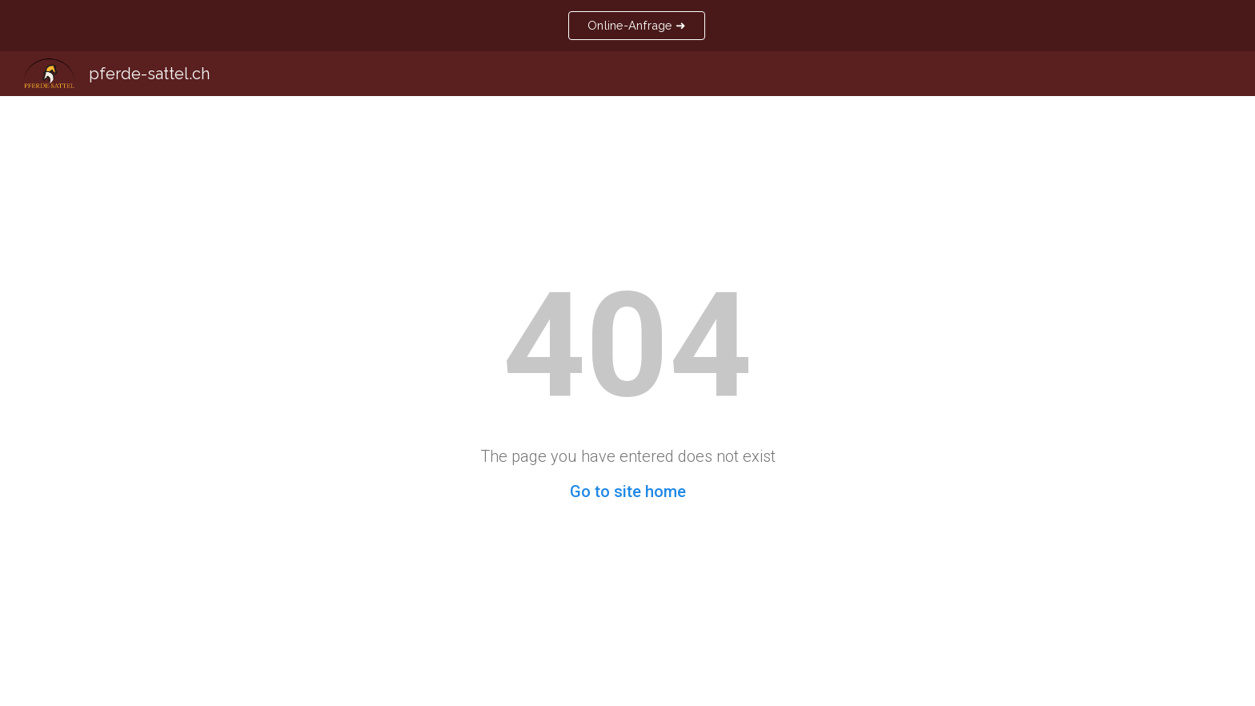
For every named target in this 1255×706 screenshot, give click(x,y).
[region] (627, 25)
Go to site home (628, 491)
